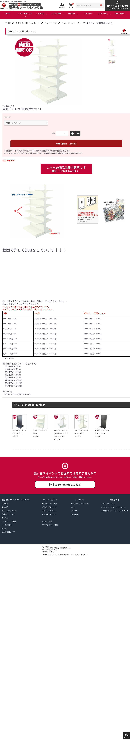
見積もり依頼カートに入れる (66, 144)
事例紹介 (71, 14)
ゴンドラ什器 (51, 22)
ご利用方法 (40, 14)
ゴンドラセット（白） (71, 22)
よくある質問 (56, 14)
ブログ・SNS (102, 14)
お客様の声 (88, 14)
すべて (8, 22)
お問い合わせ (119, 14)
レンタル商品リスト (24, 14)
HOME (8, 14)
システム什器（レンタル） (28, 22)
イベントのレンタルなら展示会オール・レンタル (63, 554)
